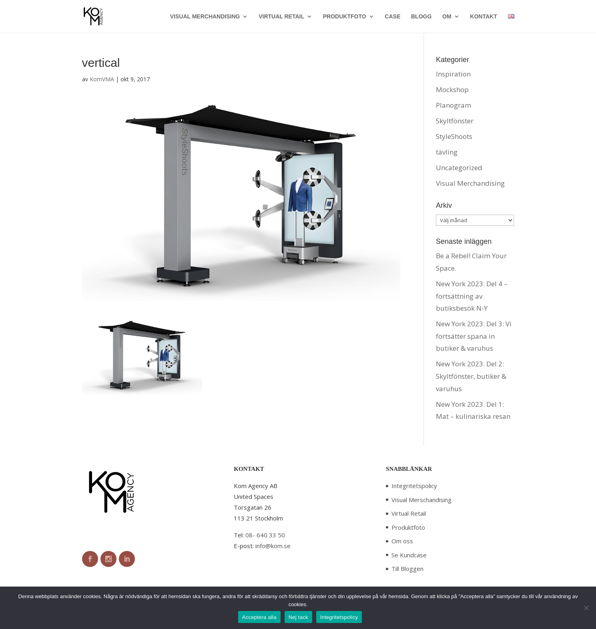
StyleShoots (454, 136)
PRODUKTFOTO (344, 17)
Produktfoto (408, 527)
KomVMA (102, 79)
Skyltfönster (455, 120)
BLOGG (421, 17)
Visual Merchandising (470, 183)
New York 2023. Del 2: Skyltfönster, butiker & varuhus (471, 376)
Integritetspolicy (414, 486)
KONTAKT (483, 17)
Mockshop (452, 89)
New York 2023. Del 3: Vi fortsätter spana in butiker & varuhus (474, 336)
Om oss (402, 541)
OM (447, 17)
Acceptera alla (259, 617)
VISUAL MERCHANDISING (205, 17)
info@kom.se (273, 546)
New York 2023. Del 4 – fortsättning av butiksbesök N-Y (472, 296)
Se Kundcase (409, 555)
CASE (392, 17)
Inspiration (453, 73)
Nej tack (298, 617)
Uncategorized (459, 167)
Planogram (453, 105)
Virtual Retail (408, 513)
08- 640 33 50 (265, 535)
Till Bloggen (407, 569)
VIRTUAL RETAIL (281, 17)
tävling (447, 152)
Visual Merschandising (421, 500)
